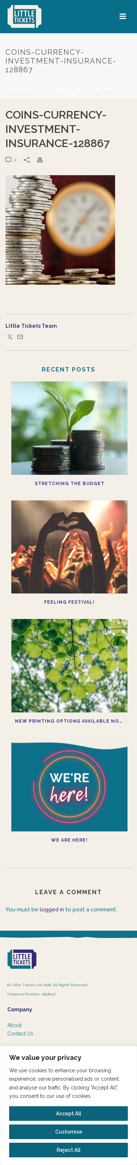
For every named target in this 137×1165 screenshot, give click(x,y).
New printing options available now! (70, 721)
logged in (52, 909)
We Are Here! (69, 840)
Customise (68, 1132)
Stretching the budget (69, 483)
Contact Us (20, 1034)
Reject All (68, 1150)
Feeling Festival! (69, 602)
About (14, 1025)
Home (17, 85)
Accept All (68, 1113)
